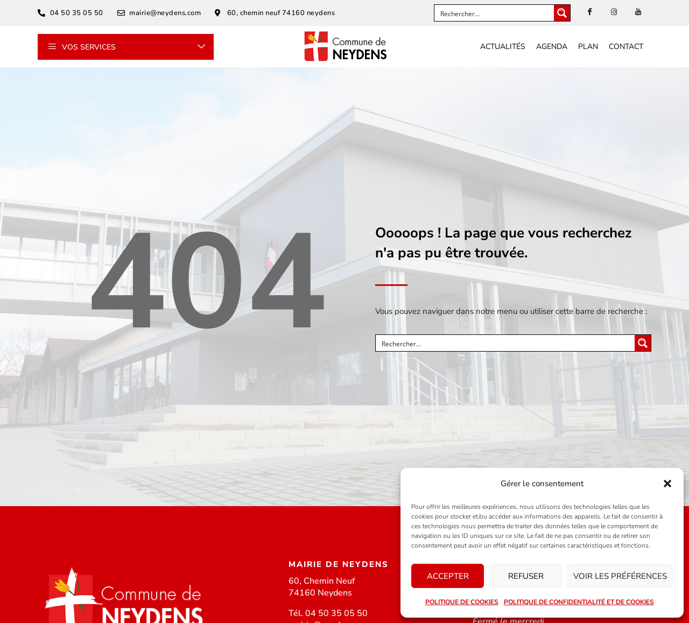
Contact (626, 46)
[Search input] (494, 13)
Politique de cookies (461, 602)
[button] (667, 483)
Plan (588, 46)
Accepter (448, 576)
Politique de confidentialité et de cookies (579, 602)
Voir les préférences (620, 576)
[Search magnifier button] (562, 13)
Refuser (526, 576)
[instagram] (614, 12)
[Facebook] (590, 12)
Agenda (551, 46)
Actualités (502, 46)
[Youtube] (638, 12)
